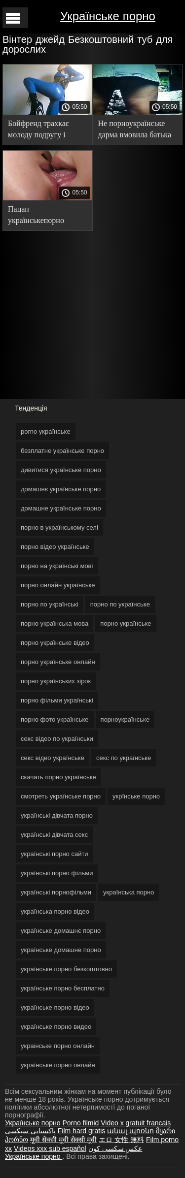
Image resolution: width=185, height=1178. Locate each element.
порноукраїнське (125, 719)
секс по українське (123, 758)
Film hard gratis (81, 1131)
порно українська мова (54, 623)
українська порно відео (55, 911)
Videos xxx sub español (50, 1148)
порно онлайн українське (58, 585)
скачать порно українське (58, 777)
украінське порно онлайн (58, 1046)
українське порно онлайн (58, 1065)
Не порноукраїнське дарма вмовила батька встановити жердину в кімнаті (135, 130)
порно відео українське (55, 546)
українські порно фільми (57, 873)
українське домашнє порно (61, 930)
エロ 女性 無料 (121, 1140)
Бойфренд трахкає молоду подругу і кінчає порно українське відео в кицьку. (38, 130)
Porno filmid (80, 1123)
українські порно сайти (54, 854)
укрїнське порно (136, 796)
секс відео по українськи (57, 738)
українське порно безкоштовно (66, 969)
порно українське (125, 623)
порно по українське (120, 604)
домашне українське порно (61, 508)
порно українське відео (55, 642)
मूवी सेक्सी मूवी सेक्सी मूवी (63, 1140)
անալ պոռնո (130, 1131)
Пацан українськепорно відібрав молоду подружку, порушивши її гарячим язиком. (46, 216)
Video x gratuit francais (136, 1123)
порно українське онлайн (58, 662)
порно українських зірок (56, 681)
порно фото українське (55, 719)
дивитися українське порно (61, 470)
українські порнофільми (56, 892)
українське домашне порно (61, 950)
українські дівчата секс (54, 834)
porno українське (46, 431)
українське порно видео (56, 1026)
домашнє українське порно (61, 489)
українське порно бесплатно (63, 988)
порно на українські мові (57, 566)
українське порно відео (55, 1007)
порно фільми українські (57, 700)
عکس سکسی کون (115, 1148)
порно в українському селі (59, 527)
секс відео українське (52, 758)
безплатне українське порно (62, 450)
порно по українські (49, 604)
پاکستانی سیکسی (30, 1131)
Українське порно (107, 16)
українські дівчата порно (57, 815)
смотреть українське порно (61, 796)
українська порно (128, 892)
